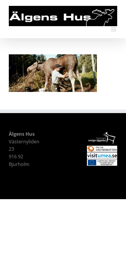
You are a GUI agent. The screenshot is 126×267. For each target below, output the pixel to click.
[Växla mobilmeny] (114, 29)
